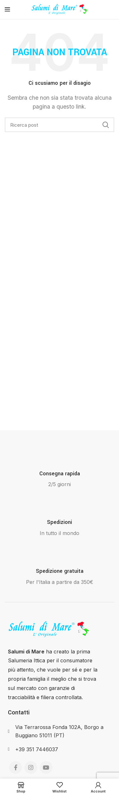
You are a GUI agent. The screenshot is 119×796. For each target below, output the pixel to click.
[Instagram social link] (30, 767)
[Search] (59, 124)
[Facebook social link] (15, 767)
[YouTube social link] (46, 767)
